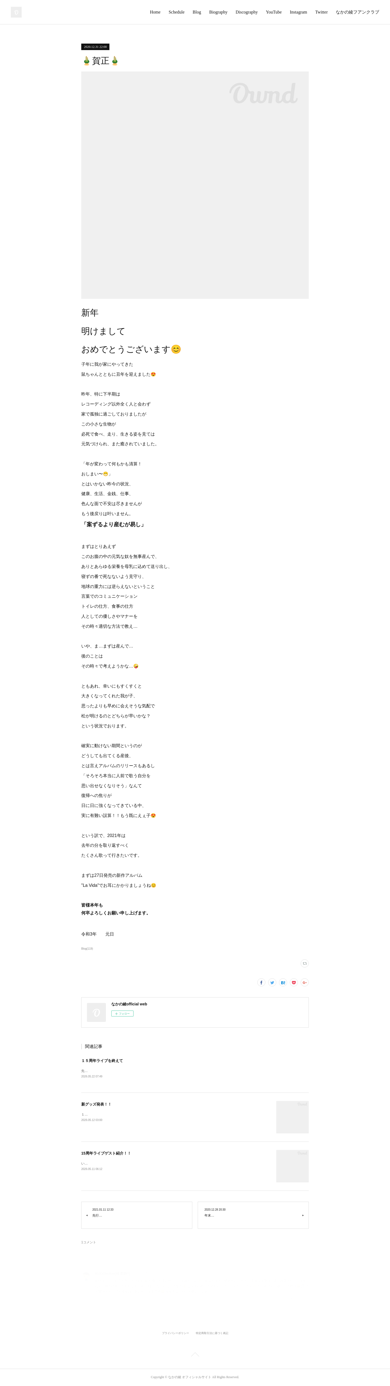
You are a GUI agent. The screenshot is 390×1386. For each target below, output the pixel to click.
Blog (197, 12)
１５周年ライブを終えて (102, 1060)
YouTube (274, 12)
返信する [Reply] (300, 1299)
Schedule (177, 12)
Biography (218, 12)
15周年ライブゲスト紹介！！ (106, 1154)
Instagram (298, 12)
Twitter (321, 12)
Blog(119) (87, 948)
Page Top (195, 1356)
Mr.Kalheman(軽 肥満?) (112, 1274)
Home (155, 12)
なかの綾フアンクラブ (357, 12)
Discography (247, 12)
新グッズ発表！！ (96, 1105)
